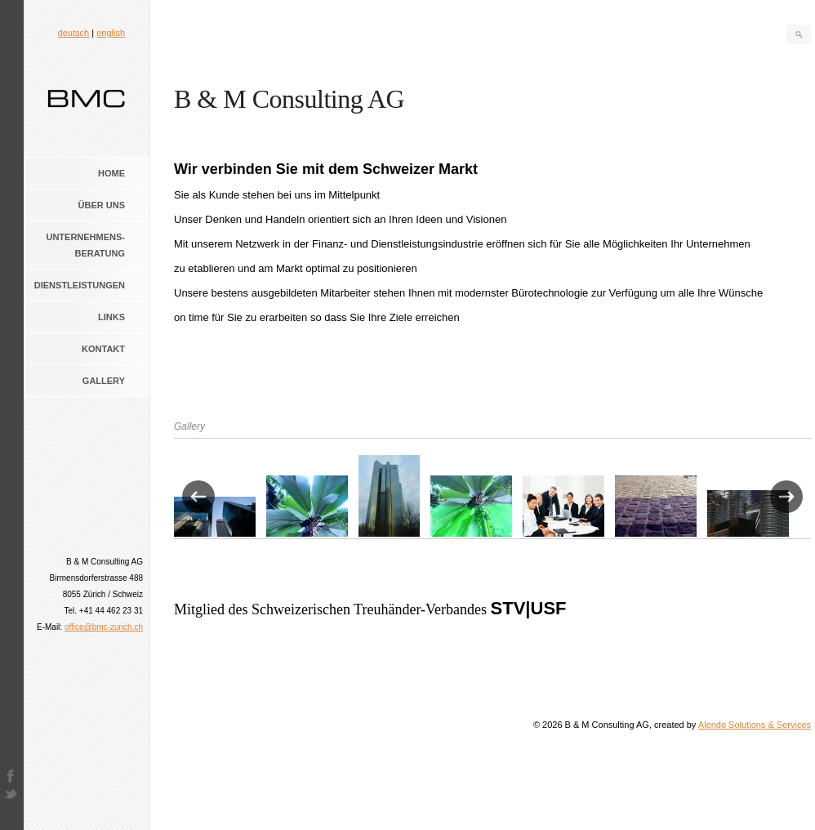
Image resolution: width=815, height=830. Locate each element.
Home (111, 173)
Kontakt (103, 349)
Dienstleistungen (79, 285)
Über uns (101, 205)
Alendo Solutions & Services (754, 725)
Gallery (103, 381)
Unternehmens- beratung (85, 245)
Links (111, 317)
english (110, 33)
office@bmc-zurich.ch (104, 626)
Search (798, 34)
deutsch (74, 33)
